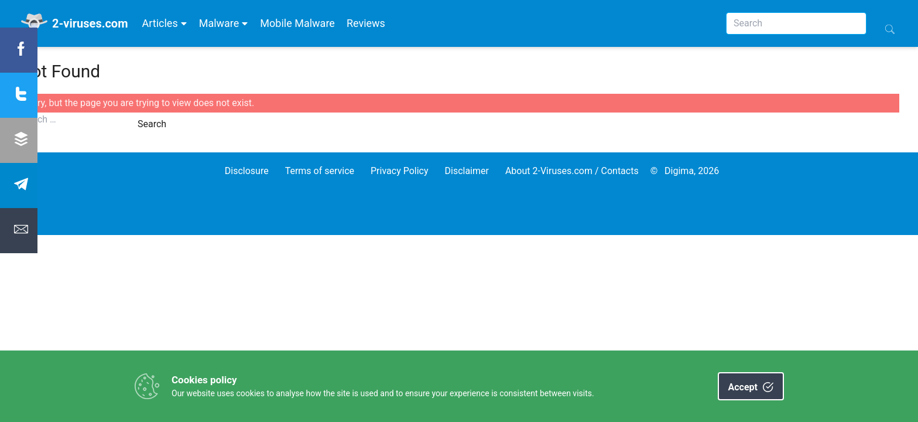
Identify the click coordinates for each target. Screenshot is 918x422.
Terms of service (319, 170)
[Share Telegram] (18, 185)
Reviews (366, 23)
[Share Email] (18, 230)
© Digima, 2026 (685, 170)
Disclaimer (466, 170)
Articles (164, 23)
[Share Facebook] (18, 50)
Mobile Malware (297, 23)
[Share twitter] (18, 95)
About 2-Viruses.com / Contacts (572, 170)
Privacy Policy (400, 170)
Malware (224, 23)
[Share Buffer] (18, 140)
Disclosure (247, 170)
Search (152, 124)
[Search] (796, 23)
